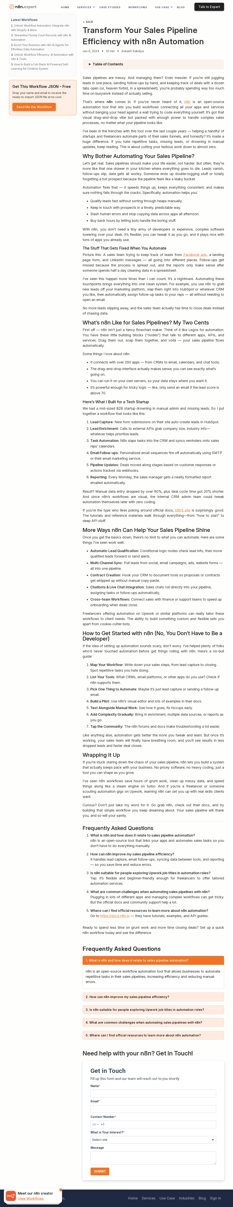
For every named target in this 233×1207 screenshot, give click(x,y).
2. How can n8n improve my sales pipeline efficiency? (127, 997)
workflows (137, 7)
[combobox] (95, 1124)
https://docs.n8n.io (115, 916)
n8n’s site (182, 510)
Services (84, 7)
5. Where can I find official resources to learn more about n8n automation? (143, 1035)
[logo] (23, 7)
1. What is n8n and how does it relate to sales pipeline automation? (137, 960)
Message (97, 1148)
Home (65, 7)
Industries (186, 1198)
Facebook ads (195, 255)
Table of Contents (108, 64)
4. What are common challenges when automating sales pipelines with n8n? (144, 1022)
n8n (187, 102)
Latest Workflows (24, 20)
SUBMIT (100, 1171)
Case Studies (110, 7)
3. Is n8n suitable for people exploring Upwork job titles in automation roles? (145, 1010)
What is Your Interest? (107, 1132)
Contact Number (103, 1117)
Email (94, 1101)
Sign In (215, 1198)
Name (95, 1086)
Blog (181, 7)
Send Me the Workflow (34, 107)
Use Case (162, 7)
